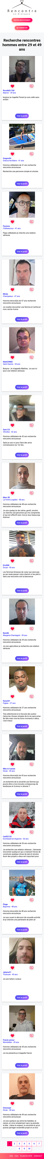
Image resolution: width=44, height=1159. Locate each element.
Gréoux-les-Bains (10, 160)
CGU (16, 1156)
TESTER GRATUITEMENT (22, 20)
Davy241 (6, 701)
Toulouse (7, 974)
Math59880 (8, 362)
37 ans (13, 703)
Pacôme (6, 226)
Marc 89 (6, 497)
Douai (5, 567)
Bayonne (6, 907)
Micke (5, 294)
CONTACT (38, 1156)
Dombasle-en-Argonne (12, 839)
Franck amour (8, 1040)
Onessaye (7, 1108)
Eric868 (6, 565)
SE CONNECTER (22, 28)
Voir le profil (22, 116)
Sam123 (6, 430)
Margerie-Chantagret (11, 635)
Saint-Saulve (8, 364)
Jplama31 (7, 972)
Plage (5, 904)
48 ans (22, 500)
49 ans (12, 1110)
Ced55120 (7, 836)
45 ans (12, 771)
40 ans (12, 567)
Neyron (6, 93)
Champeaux (8, 296)
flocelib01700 (8, 90)
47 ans (17, 296)
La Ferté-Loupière (10, 500)
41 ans (21, 160)
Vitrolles (6, 432)
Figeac (5, 703)
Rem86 (6, 633)
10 (29, 1148)
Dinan (5, 771)
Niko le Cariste (9, 769)
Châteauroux (8, 228)
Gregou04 (7, 158)
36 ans (26, 839)
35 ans (13, 93)
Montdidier (7, 1042)
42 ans (14, 432)
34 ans (17, 364)
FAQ (11, 1156)
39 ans (24, 635)
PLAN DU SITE (26, 1156)
